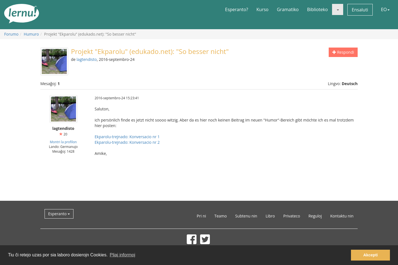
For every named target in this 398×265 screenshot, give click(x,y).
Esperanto (59, 213)
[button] (337, 9)
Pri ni (201, 216)
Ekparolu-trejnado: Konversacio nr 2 (127, 142)
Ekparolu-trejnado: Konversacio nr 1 (127, 136)
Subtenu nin (246, 216)
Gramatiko (288, 9)
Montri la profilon (63, 142)
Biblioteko (317, 9)
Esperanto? (236, 9)
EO (385, 9)
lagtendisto (87, 59)
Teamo (220, 216)
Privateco (291, 216)
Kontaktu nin (341, 216)
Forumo (11, 34)
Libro (270, 216)
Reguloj (315, 216)
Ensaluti (360, 10)
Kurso (262, 9)
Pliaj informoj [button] (122, 254)
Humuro (31, 34)
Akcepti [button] (370, 255)
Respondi (343, 52)
